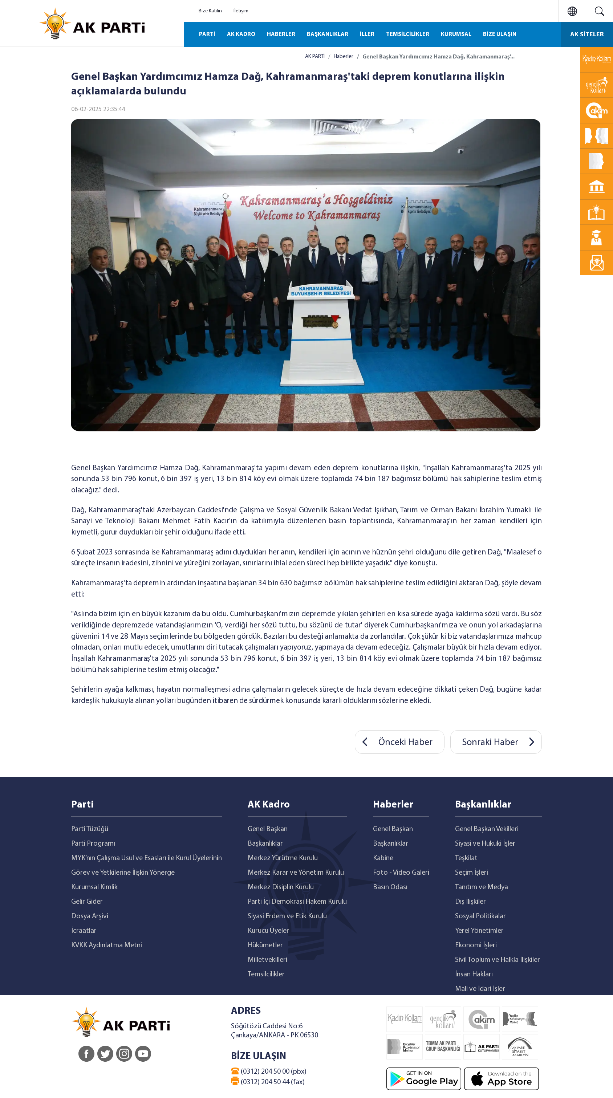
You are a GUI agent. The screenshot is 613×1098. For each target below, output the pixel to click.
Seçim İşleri (471, 873)
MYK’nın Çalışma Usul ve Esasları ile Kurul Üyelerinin (146, 858)
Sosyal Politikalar (480, 916)
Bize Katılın (210, 11)
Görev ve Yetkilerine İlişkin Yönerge (123, 873)
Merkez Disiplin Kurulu (281, 887)
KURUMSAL (456, 34)
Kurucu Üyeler (268, 931)
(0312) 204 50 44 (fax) (268, 1081)
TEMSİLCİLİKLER (407, 34)
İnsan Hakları (474, 974)
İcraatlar (84, 931)
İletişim (241, 11)
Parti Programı (93, 843)
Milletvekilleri (267, 960)
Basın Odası (390, 887)
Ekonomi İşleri (476, 945)
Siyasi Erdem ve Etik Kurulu (287, 916)
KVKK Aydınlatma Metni (106, 945)
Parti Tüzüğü (89, 829)
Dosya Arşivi (89, 916)
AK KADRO (241, 34)
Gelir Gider (87, 902)
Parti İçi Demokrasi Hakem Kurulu (297, 902)
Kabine (383, 858)
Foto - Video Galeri (401, 873)
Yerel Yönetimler (479, 931)
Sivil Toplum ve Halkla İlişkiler (497, 960)
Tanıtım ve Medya (481, 887)
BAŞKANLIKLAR (327, 34)
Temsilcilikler (266, 974)
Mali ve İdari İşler (480, 989)
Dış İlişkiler (470, 902)
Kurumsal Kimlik (94, 887)
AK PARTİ (315, 57)
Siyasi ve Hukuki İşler (485, 843)
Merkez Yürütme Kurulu (283, 858)
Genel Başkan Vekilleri (487, 829)
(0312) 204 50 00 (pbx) (268, 1071)
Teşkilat (466, 858)
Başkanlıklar (265, 843)
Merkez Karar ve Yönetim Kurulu (296, 873)
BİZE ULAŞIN (499, 34)
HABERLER (281, 34)
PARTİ (207, 34)
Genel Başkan (268, 829)
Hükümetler (265, 945)
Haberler (343, 57)
